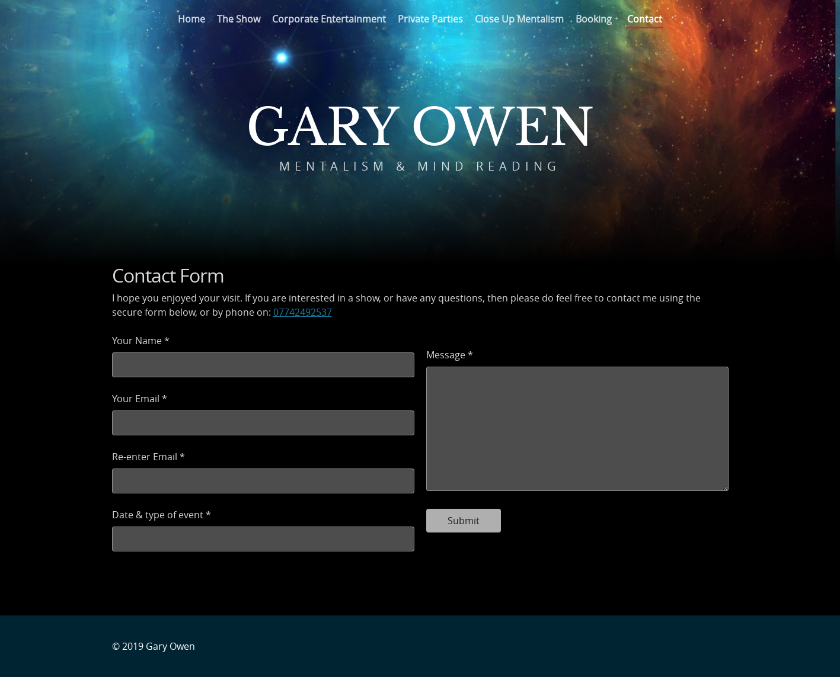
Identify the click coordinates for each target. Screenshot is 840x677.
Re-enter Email (144, 456)
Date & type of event (157, 514)
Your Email (135, 398)
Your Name (137, 340)
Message (445, 354)
